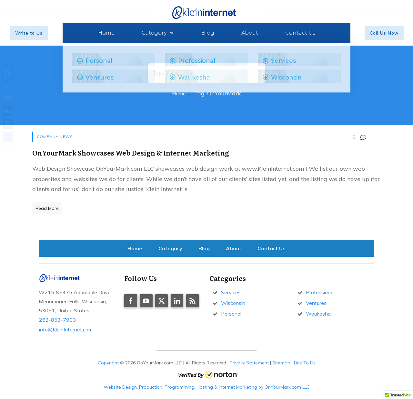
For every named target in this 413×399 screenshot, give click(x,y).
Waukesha (318, 313)
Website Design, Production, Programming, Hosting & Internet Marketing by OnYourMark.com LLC (207, 387)
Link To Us (305, 363)
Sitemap (281, 363)
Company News (55, 136)
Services (231, 292)
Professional (320, 292)
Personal (231, 313)
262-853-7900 (57, 320)
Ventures (316, 303)
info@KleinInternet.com (66, 329)
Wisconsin (233, 303)
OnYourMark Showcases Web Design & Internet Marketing (130, 152)
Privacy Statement (249, 363)
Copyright (108, 363)
